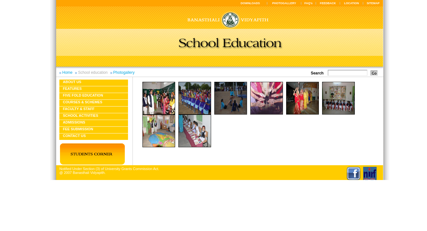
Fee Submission (78, 129)
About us (72, 82)
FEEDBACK (328, 3)
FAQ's (308, 3)
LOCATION (351, 3)
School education (92, 72)
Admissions (74, 122)
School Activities (80, 115)
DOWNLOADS (250, 3)
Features (72, 88)
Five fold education (83, 95)
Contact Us (74, 136)
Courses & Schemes (82, 102)
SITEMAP (373, 3)
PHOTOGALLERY (284, 3)
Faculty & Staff (78, 109)
